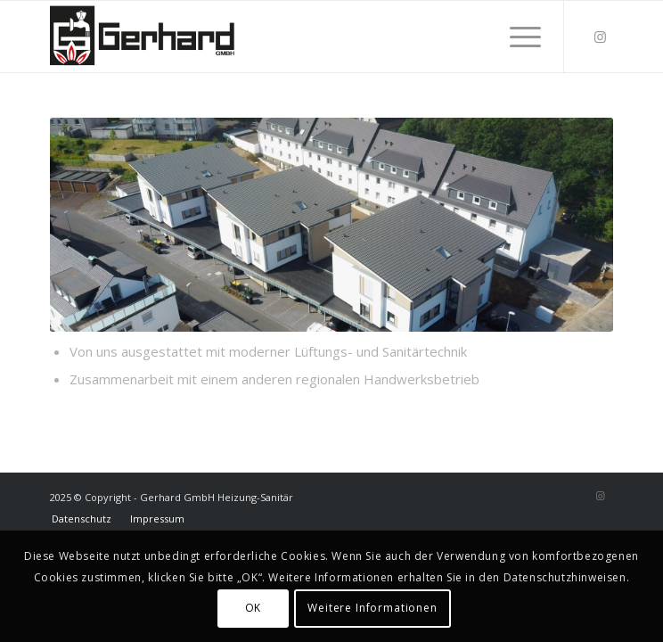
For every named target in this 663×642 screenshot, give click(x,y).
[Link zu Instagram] (599, 37)
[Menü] (516, 36)
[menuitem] (516, 36)
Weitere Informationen (372, 607)
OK (253, 607)
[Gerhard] (275, 36)
